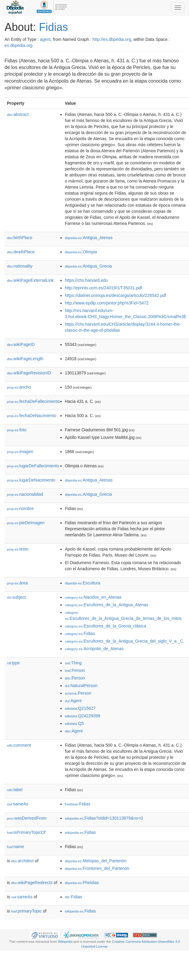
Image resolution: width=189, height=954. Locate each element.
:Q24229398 (83, 715)
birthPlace (19, 237)
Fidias (53, 27)
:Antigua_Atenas (89, 237)
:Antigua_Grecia (88, 266)
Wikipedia (65, 941)
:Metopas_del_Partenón (96, 860)
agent (45, 39)
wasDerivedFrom (26, 818)
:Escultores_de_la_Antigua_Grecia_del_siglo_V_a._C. (124, 641)
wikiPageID (21, 344)
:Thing (73, 662)
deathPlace (21, 251)
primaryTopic (26, 911)
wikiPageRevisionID (29, 372)
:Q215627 (80, 708)
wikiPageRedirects (32, 882)
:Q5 (74, 723)
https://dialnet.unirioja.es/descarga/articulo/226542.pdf (115, 295)
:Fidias (80, 633)
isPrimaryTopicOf (26, 832)
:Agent (73, 700)
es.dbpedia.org (19, 45)
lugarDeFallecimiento (33, 465)
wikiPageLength (25, 358)
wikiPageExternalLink (30, 280)
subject (16, 597)
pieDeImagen (25, 522)
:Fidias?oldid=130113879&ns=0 (104, 818)
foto (16, 429)
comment (19, 745)
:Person (75, 670)
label (14, 789)
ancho (19, 387)
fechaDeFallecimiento (33, 401)
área (17, 583)
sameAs (17, 803)
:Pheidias (82, 882)
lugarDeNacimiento (31, 480)
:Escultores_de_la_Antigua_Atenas (106, 604)
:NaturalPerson (81, 685)
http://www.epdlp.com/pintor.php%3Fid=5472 (107, 303)
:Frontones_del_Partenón (97, 868)
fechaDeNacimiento (31, 415)
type (13, 662)
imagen (20, 451)
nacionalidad (25, 494)
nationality (20, 266)
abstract (18, 114)
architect (22, 860)
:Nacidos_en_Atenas (93, 597)
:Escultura (83, 583)
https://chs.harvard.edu (86, 280)
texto (17, 549)
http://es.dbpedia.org (112, 39)
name (15, 846)
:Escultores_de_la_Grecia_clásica (105, 625)
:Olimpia (81, 251)
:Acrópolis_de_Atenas (94, 648)
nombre (20, 508)
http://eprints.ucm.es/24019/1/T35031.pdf (103, 287)
